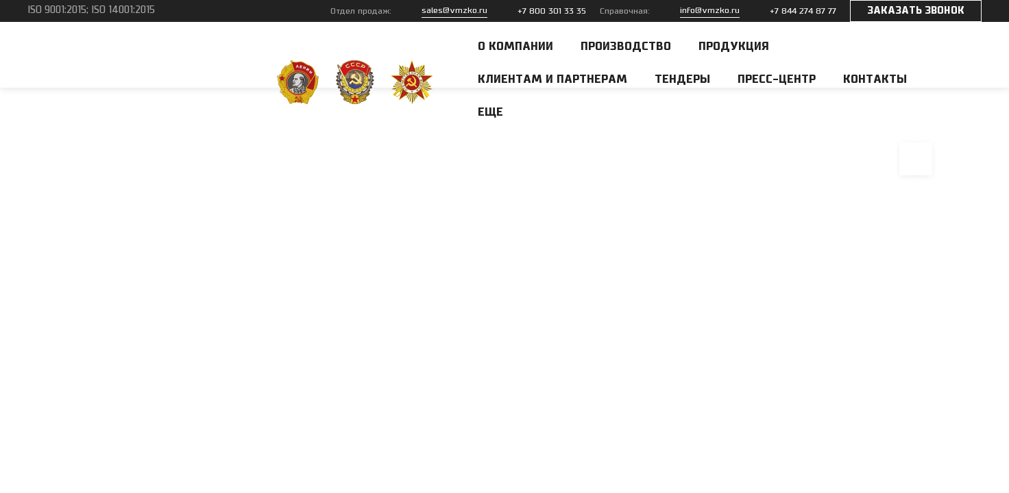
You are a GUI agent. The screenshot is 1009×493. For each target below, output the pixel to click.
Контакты (875, 79)
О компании (515, 46)
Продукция (733, 46)
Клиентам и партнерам (552, 79)
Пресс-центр (777, 79)
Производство (626, 46)
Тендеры (682, 79)
